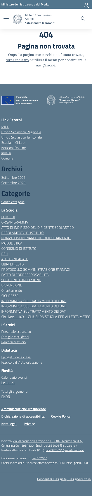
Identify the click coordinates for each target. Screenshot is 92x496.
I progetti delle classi (16, 357)
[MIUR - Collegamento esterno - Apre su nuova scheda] (25, 4)
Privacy (29, 423)
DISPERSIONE (11, 285)
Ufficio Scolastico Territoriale (21, 137)
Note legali (9, 423)
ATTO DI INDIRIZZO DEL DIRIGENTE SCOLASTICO (37, 227)
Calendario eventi (14, 377)
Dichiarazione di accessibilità (23, 416)
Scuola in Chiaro (12, 142)
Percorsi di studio (13, 342)
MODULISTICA (11, 243)
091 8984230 (25, 445)
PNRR (5, 396)
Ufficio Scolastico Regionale (21, 132)
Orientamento (11, 290)
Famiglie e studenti (15, 336)
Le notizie (8, 382)
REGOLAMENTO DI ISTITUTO (22, 232)
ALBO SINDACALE (14, 259)
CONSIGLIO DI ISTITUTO (18, 248)
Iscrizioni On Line (13, 147)
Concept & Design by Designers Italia (64, 479)
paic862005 (39, 458)
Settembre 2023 (13, 182)
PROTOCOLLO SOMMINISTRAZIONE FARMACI (35, 269)
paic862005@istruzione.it (60, 445)
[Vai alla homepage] (17, 19)
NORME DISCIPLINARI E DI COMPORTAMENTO (36, 238)
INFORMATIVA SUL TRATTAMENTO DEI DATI (33, 300)
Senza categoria (12, 202)
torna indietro (17, 60)
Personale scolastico (16, 331)
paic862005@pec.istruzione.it (64, 450)
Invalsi (6, 153)
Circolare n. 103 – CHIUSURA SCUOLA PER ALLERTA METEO (45, 316)
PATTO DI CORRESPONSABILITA (25, 274)
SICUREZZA (10, 295)
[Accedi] (86, 4)
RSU (4, 253)
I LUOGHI (8, 217)
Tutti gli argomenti (14, 391)
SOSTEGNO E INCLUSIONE (21, 280)
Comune (7, 158)
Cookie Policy (61, 416)
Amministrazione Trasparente (23, 408)
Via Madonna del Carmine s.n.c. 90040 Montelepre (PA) (48, 441)
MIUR (5, 126)
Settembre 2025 (13, 177)
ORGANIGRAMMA (14, 222)
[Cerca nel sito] (83, 19)
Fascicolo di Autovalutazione (21, 362)
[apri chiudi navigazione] (6, 19)
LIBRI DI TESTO (12, 264)
